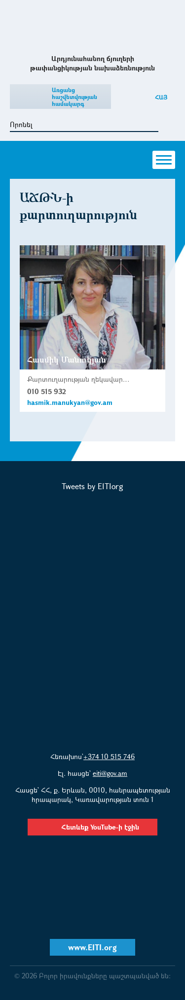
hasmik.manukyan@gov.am (69, 402)
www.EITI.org (92, 947)
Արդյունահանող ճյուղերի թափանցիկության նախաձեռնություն (92, 26)
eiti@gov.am (110, 773)
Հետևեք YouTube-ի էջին (92, 827)
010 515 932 (46, 391)
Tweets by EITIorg (92, 486)
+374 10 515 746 (109, 756)
